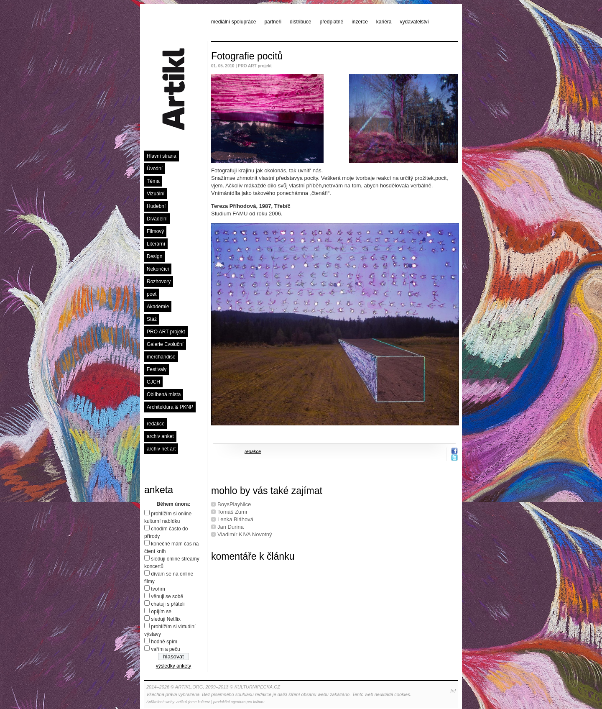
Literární (156, 244)
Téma (153, 181)
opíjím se (161, 611)
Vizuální (155, 194)
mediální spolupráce (233, 22)
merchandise (161, 357)
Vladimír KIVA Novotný (244, 534)
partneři (272, 22)
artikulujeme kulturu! (193, 702)
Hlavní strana (161, 156)
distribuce (300, 22)
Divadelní (157, 219)
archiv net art (161, 449)
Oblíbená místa (164, 394)
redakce (156, 424)
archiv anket (160, 436)
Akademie (158, 307)
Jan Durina (230, 527)
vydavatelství (414, 22)
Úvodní (155, 168)
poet (151, 294)
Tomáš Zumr (232, 512)
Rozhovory (159, 281)
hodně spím (164, 642)
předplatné (331, 22)
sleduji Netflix (166, 619)
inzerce (360, 22)
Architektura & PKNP (170, 407)
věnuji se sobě (167, 596)
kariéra (384, 22)
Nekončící (158, 269)
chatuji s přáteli (167, 604)
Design (154, 256)
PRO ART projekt (166, 332)
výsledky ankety (173, 666)
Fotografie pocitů (247, 56)
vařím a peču (165, 649)
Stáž (152, 319)
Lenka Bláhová (235, 519)
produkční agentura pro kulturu (239, 702)
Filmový (155, 231)
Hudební (156, 206)
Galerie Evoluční (165, 344)
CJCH (153, 382)
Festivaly (156, 369)
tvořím (158, 589)
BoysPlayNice (234, 504)
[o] (453, 690)
